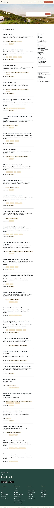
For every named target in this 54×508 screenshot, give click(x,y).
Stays (38, 36)
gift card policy (8, 385)
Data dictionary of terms (42, 41)
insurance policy (21, 401)
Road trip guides (17, 498)
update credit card (9, 432)
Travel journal (3, 496)
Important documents (41, 53)
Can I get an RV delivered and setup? (14, 227)
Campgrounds (40, 37)
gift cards (14, 385)
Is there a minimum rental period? (13, 50)
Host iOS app (30, 496)
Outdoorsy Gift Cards (9, 379)
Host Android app (31, 498)
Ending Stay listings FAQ (42, 77)
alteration (7, 72)
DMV (6, 251)
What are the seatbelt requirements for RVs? (16, 338)
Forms (39, 54)
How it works (43, 488)
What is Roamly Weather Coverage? (13, 441)
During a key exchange (41, 46)
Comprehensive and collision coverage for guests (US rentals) (17, 394)
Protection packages (18, 315)
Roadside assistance (41, 42)
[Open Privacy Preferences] (29, 507)
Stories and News (4, 494)
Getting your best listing (42, 62)
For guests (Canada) (41, 59)
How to (16, 41)
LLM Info (43, 496)
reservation (27, 72)
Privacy (22, 507)
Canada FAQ (40, 57)
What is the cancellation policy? (12, 165)
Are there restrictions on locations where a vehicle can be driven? (17, 100)
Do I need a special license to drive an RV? (15, 260)
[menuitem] (24, 1)
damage (12, 401)
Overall (39, 38)
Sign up (41, 1)
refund (16, 125)
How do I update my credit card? (12, 426)
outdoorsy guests (28, 401)
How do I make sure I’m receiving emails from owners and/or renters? (16, 322)
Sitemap (36, 507)
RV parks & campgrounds (19, 500)
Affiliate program (31, 492)
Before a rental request (42, 61)
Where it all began (4, 488)
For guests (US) (11, 59)
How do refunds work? (9, 149)
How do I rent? (7, 34)
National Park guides (18, 494)
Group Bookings (17, 488)
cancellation (8, 125)
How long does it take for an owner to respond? (17, 134)
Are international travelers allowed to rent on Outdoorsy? (16, 243)
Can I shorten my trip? (9, 82)
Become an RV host (32, 488)
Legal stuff (39, 56)
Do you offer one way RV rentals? (12, 180)
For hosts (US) (17, 332)
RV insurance (30, 494)
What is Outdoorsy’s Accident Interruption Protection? (15, 352)
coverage (7, 401)
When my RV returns (41, 48)
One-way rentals (17, 496)
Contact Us (43, 492)
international (21, 251)
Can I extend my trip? (9, 65)
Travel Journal (24, 1)
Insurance (15, 251)
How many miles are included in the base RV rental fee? (18, 276)
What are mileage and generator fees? (14, 211)
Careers (2, 492)
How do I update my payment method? (14, 454)
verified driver (8, 418)
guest (12, 41)
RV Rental (20, 41)
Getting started (40, 45)
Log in (38, 1)
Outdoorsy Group (4, 498)
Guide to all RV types (18, 503)
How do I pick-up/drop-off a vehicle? (14, 292)
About (2, 490)
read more (5, 38)
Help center (43, 490)
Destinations (30, 1)
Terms (19, 507)
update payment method (17, 432)
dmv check (10, 251)
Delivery (16, 492)
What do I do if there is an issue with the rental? (17, 366)
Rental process (40, 52)
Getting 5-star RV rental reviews (43, 49)
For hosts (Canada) (41, 58)
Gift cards (16, 490)
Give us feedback (44, 494)
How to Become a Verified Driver (12, 411)
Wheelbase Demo (31, 490)
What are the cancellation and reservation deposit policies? (17, 117)
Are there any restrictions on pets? (13, 196)
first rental (8, 41)
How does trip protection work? (12, 308)
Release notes (40, 34)
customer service (13, 72)
